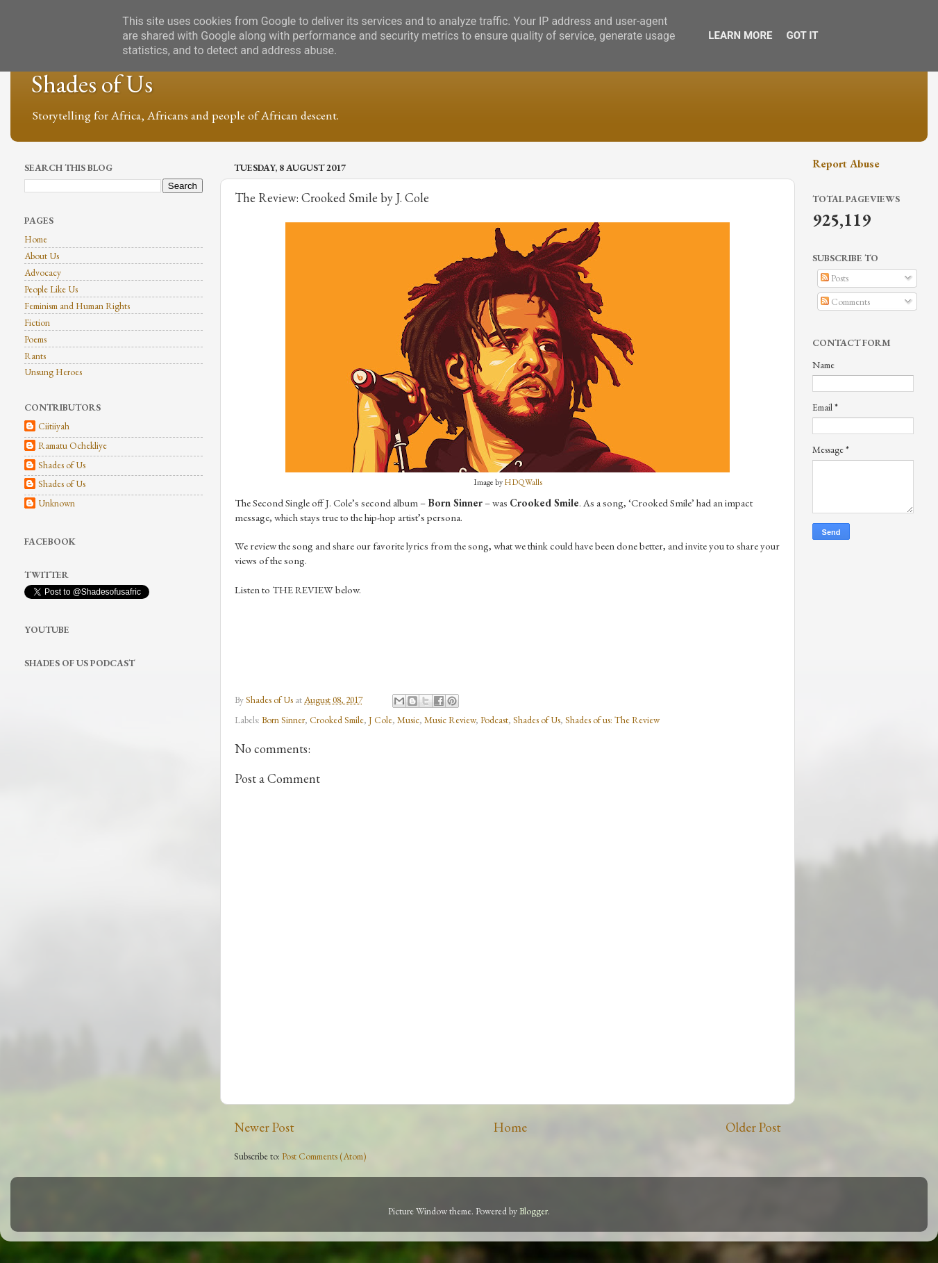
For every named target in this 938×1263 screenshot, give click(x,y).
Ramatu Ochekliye (72, 446)
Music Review (450, 719)
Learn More (740, 35)
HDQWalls (523, 482)
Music (408, 719)
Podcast (494, 719)
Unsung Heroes (53, 371)
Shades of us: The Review (612, 719)
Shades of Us (92, 83)
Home (510, 1127)
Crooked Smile (337, 719)
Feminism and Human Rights (77, 305)
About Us (41, 255)
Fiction (37, 322)
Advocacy (42, 272)
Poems (35, 339)
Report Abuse (846, 163)
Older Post (753, 1127)
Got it (802, 35)
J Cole (380, 719)
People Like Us (51, 289)
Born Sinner (283, 719)
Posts (834, 278)
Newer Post (264, 1127)
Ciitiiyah (53, 426)
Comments (845, 301)
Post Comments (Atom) (324, 1156)
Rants (35, 355)
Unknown (56, 503)
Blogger (533, 1211)
